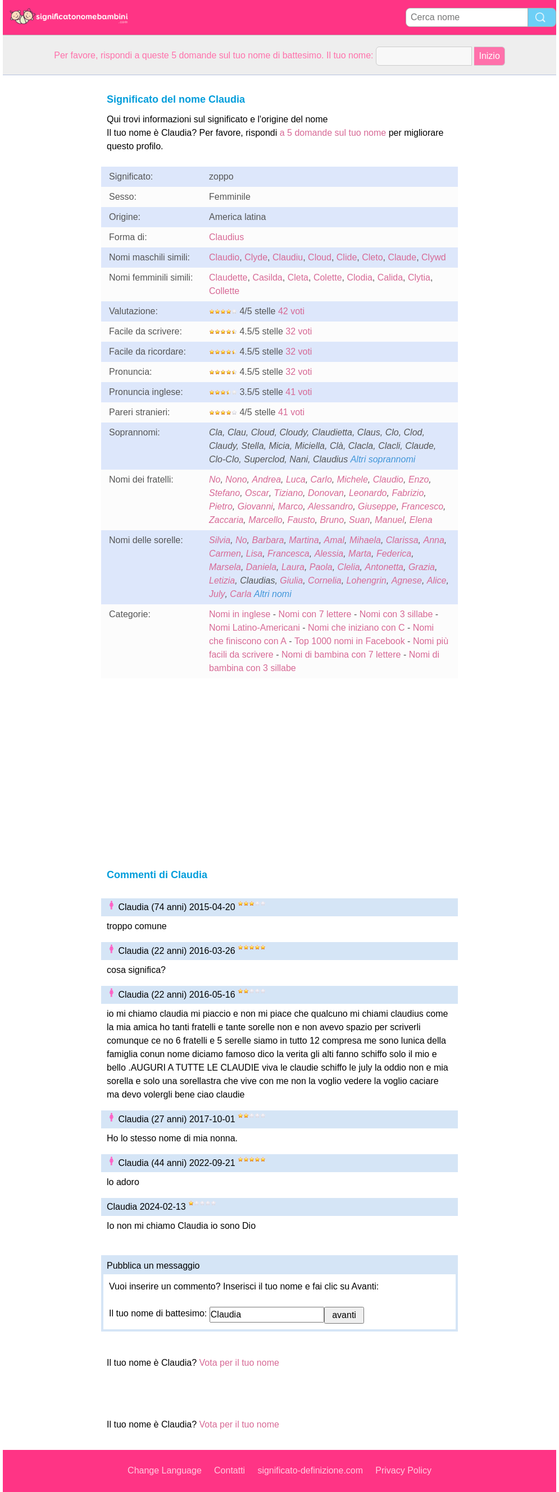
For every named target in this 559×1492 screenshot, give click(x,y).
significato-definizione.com (310, 1470)
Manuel (389, 520)
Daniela (261, 567)
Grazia (421, 567)
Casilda (267, 277)
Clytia (419, 277)
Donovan (326, 493)
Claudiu (287, 257)
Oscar (257, 493)
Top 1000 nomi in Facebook (350, 641)
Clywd (433, 257)
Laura (293, 567)
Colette (327, 277)
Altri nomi (273, 594)
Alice (437, 580)
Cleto (372, 257)
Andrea (266, 479)
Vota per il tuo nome (239, 1362)
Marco (290, 506)
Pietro (221, 506)
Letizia (222, 580)
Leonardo (368, 493)
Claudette (228, 277)
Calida (390, 277)
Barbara (268, 540)
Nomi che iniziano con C (356, 627)
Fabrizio (408, 493)
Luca (296, 479)
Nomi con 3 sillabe (396, 614)
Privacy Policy (403, 1470)
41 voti (298, 392)
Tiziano (288, 493)
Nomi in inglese (239, 614)
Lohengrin (367, 580)
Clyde (255, 257)
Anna (433, 540)
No (214, 479)
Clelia (349, 567)
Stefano (224, 493)
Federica (393, 553)
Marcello (265, 520)
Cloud (319, 257)
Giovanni (255, 506)
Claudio (224, 257)
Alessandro (330, 506)
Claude (402, 257)
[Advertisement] (48, 243)
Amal (334, 540)
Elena (421, 520)
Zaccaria (226, 520)
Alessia (329, 553)
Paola (321, 567)
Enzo (418, 479)
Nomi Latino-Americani (254, 627)
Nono (236, 479)
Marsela (225, 567)
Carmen (225, 553)
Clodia (359, 277)
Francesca (288, 553)
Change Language (165, 1470)
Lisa (254, 553)
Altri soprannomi (383, 459)
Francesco (422, 506)
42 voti (291, 311)
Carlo (321, 479)
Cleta (298, 277)
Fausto (301, 520)
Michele (352, 479)
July (217, 594)
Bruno (332, 520)
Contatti (229, 1470)
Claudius (226, 237)
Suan (359, 520)
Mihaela (365, 540)
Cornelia (325, 580)
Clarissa (402, 540)
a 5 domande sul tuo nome (333, 132)
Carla (240, 594)
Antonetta (384, 567)
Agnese (407, 580)
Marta (359, 553)
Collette (224, 291)
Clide (347, 257)
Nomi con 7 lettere (315, 614)
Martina (304, 540)
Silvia (219, 540)
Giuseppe (377, 506)
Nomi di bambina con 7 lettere (341, 654)
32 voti (298, 331)
